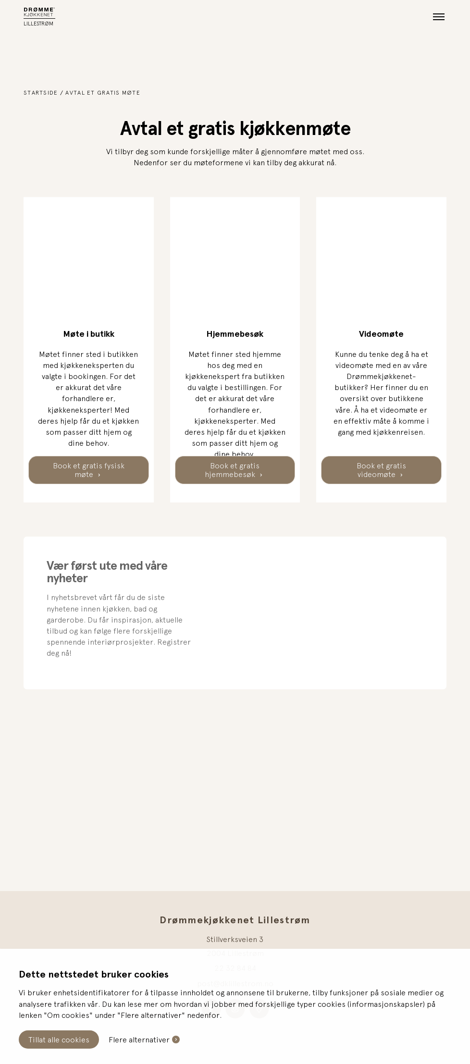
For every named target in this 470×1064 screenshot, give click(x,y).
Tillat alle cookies (58, 1039)
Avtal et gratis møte (102, 92)
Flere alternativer (139, 1039)
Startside (41, 92)
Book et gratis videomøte (381, 469)
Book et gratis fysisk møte (88, 469)
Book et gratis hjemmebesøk (232, 469)
